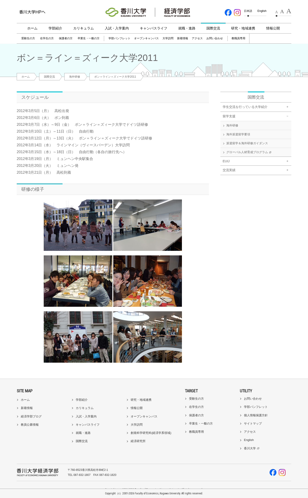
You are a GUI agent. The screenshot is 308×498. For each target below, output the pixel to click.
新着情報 (182, 38)
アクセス (197, 38)
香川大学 (252, 448)
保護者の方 (66, 38)
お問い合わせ (214, 38)
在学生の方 (47, 38)
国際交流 (213, 28)
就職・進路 (186, 28)
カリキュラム (83, 28)
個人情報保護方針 (256, 415)
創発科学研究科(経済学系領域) (151, 433)
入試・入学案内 (117, 28)
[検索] (262, 38)
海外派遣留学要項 (238, 134)
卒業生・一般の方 (89, 38)
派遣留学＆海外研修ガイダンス (247, 143)
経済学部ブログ (31, 416)
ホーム (32, 28)
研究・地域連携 (243, 28)
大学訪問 (167, 38)
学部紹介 (55, 28)
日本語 (248, 11)
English (261, 11)
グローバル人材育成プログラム (249, 152)
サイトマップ (253, 423)
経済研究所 (138, 441)
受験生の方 (28, 38)
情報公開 (273, 28)
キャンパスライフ (153, 28)
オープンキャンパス (146, 38)
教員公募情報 (30, 424)
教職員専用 (238, 38)
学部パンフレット (119, 38)
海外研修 (74, 76)
